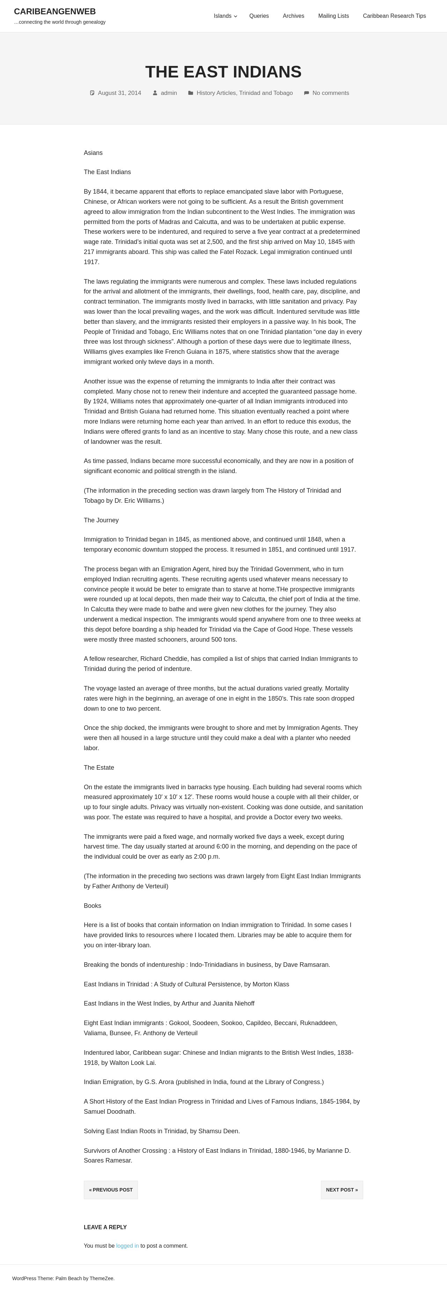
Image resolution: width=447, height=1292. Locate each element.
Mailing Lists (333, 16)
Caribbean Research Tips (394, 16)
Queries (259, 16)
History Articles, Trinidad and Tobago (245, 93)
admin (169, 93)
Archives (293, 16)
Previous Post (113, 1190)
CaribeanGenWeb (55, 11)
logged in (127, 1246)
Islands (225, 16)
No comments (331, 93)
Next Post (340, 1190)
